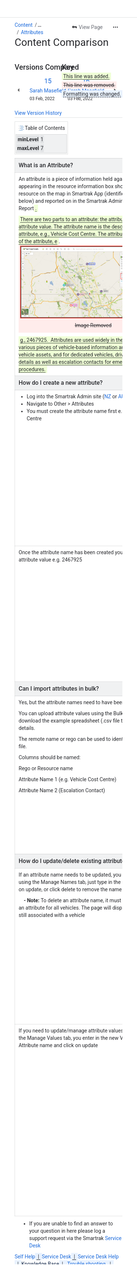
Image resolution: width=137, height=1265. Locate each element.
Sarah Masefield (48, 91)
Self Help (25, 1256)
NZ (107, 396)
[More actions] (115, 27)
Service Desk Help (98, 1256)
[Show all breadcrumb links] (39, 25)
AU (121, 396)
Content (24, 25)
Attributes (32, 32)
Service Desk (56, 1256)
